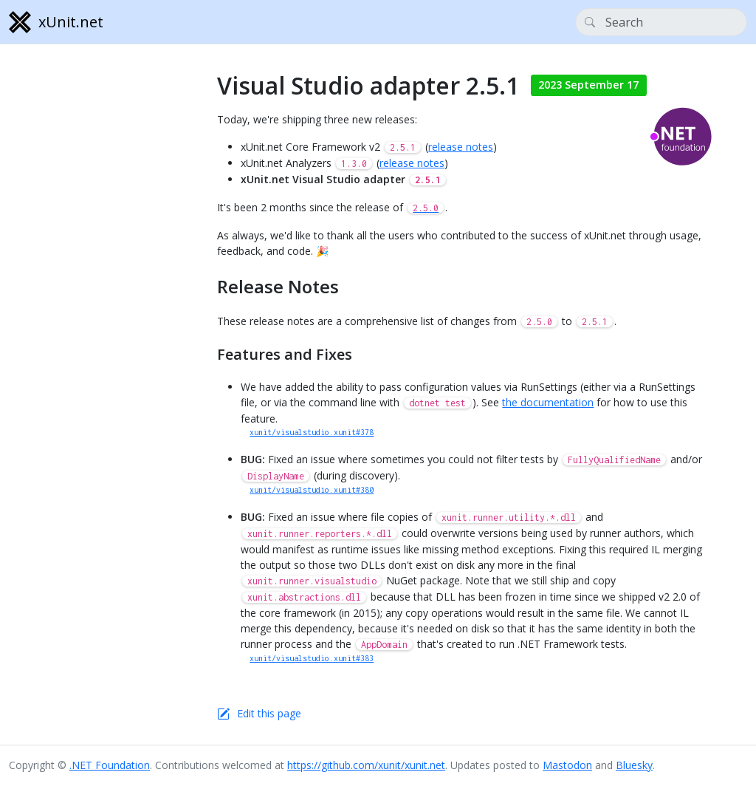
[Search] (661, 22)
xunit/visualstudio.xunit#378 (312, 432)
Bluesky (634, 765)
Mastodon (567, 765)
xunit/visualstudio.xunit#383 (312, 658)
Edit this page (269, 713)
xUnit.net (56, 22)
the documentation (548, 402)
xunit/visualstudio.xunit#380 (312, 489)
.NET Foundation (109, 765)
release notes (460, 147)
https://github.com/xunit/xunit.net (366, 765)
